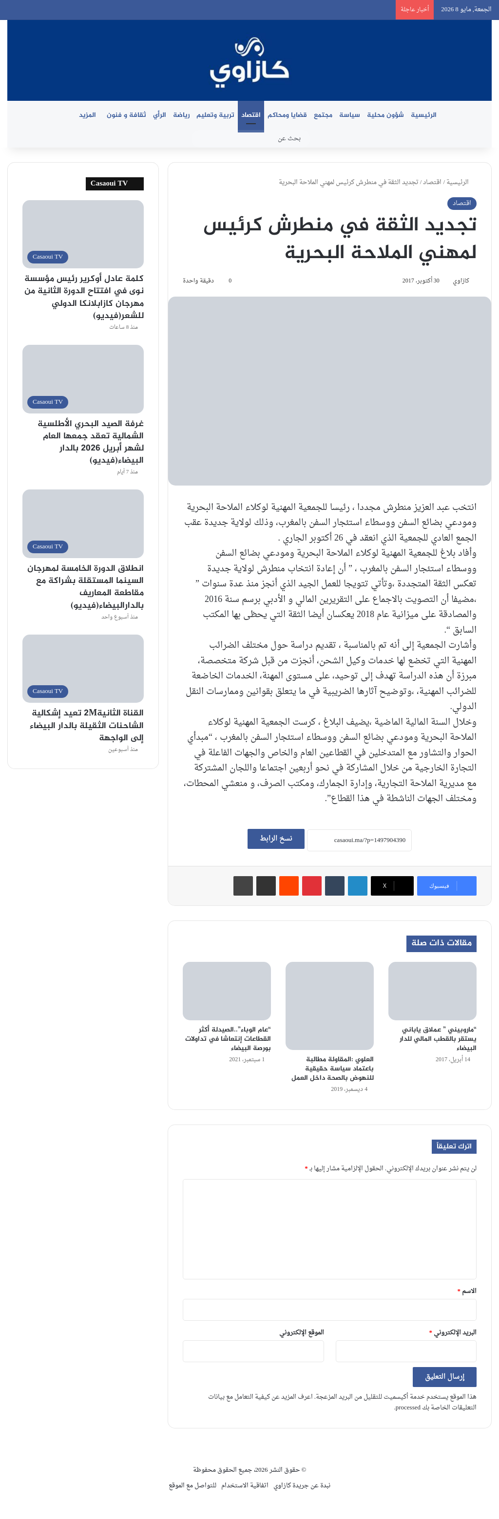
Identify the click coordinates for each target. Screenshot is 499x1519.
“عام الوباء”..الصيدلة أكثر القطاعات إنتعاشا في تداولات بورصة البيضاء (228, 1039)
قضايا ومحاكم (287, 115)
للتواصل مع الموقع (192, 1486)
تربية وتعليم (215, 115)
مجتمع (323, 115)
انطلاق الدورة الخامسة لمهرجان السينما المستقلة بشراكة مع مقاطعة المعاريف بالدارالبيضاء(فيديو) (85, 587)
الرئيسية (424, 115)
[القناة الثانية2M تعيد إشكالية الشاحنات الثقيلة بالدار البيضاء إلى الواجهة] (83, 669)
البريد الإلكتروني (453, 1333)
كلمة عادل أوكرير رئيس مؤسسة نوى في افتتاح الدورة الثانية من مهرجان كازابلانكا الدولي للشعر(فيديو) (84, 297)
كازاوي (461, 281)
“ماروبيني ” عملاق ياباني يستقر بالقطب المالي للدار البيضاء (438, 1039)
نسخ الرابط (276, 838)
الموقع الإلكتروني (301, 1333)
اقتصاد (251, 115)
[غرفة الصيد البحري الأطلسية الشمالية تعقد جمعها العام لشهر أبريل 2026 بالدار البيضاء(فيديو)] (83, 379)
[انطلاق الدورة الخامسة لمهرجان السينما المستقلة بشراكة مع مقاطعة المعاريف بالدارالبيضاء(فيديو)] (83, 523)
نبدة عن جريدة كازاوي (301, 1486)
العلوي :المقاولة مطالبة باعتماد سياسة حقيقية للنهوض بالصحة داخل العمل (332, 1069)
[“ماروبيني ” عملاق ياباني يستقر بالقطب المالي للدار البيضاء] (432, 991)
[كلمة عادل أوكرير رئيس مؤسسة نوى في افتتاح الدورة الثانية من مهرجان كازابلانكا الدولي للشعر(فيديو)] (83, 234)
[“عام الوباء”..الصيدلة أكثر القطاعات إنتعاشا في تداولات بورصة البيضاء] (227, 991)
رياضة (181, 115)
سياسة (349, 115)
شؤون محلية (385, 115)
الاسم (467, 1291)
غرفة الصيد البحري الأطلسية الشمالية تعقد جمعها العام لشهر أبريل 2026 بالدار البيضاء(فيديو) (91, 443)
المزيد (87, 115)
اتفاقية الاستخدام (245, 1486)
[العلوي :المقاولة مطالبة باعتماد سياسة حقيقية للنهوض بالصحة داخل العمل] (330, 1006)
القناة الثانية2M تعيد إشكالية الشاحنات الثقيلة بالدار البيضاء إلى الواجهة (87, 725)
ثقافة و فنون (126, 115)
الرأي (159, 115)
